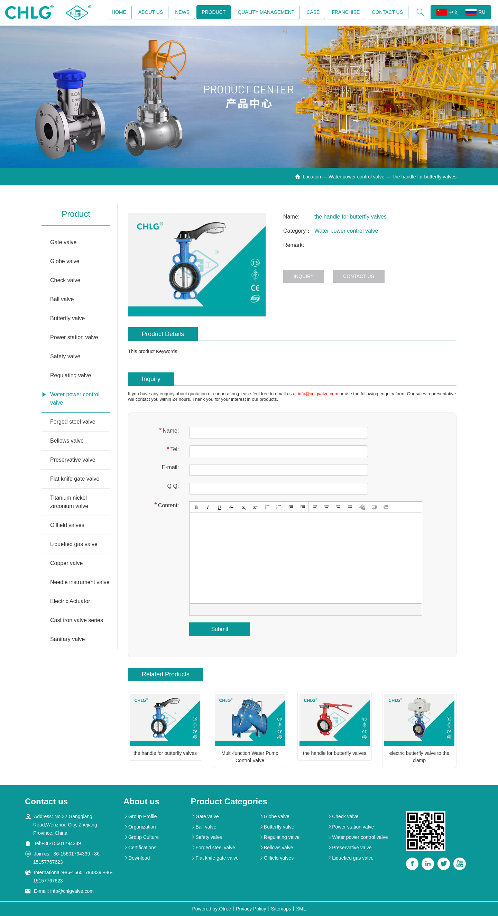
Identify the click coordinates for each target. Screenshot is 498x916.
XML (301, 909)
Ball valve (62, 300)
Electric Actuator (70, 601)
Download (136, 858)
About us (150, 12)
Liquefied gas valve (74, 544)
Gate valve (63, 243)
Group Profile (140, 816)
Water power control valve (356, 177)
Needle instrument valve (80, 582)
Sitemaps (281, 909)
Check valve (65, 281)
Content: (166, 505)
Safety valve (65, 357)
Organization (139, 827)
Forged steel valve (72, 422)
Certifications (139, 847)
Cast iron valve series (76, 620)
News (182, 12)
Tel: (173, 449)
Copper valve (66, 563)
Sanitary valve (67, 639)
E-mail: (170, 467)
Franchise (346, 12)
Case (313, 12)
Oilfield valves (67, 525)
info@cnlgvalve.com (318, 393)
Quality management (266, 12)
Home (119, 12)
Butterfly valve (67, 319)
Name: (169, 430)
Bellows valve (67, 441)
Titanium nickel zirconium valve (69, 502)
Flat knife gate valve (74, 479)
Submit (219, 629)
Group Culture (141, 837)
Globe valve (65, 262)
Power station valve (74, 338)
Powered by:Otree (211, 909)
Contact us (387, 12)
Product (213, 12)
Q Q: (173, 486)
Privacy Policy (251, 909)
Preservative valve (72, 460)
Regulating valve (70, 376)
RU (475, 12)
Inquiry (304, 276)
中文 (447, 12)
